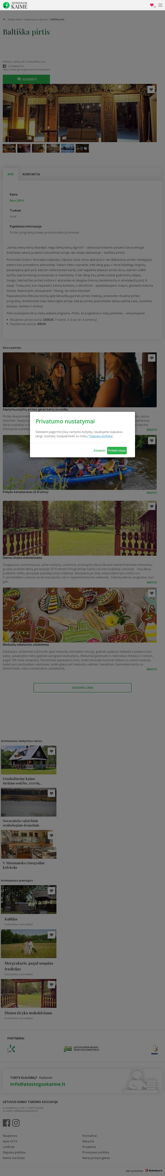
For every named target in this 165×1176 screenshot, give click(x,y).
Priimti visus (117, 450)
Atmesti (99, 450)
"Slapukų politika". (101, 436)
